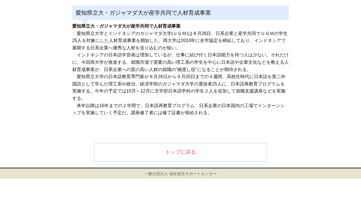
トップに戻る (180, 152)
